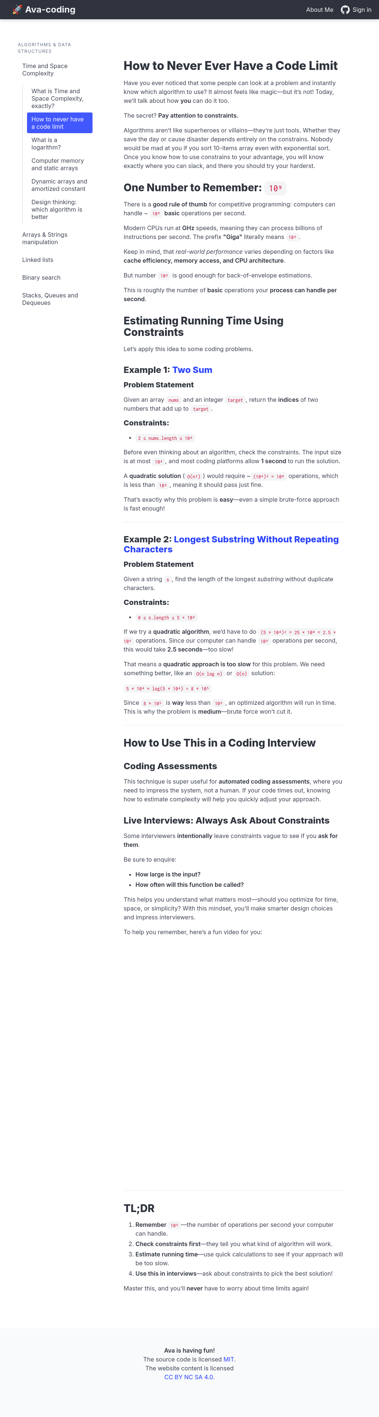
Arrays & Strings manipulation (44, 238)
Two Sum (192, 369)
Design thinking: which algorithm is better (56, 209)
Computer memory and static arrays (57, 164)
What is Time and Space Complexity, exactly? (57, 98)
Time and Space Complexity (44, 69)
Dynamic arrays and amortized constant (59, 185)
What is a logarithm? (46, 143)
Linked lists (37, 259)
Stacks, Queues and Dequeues (50, 299)
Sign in (362, 9)
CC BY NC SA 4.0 (188, 1377)
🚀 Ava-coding (44, 9)
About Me (319, 9)
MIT (229, 1359)
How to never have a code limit (57, 122)
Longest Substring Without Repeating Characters (231, 544)
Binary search (41, 277)
